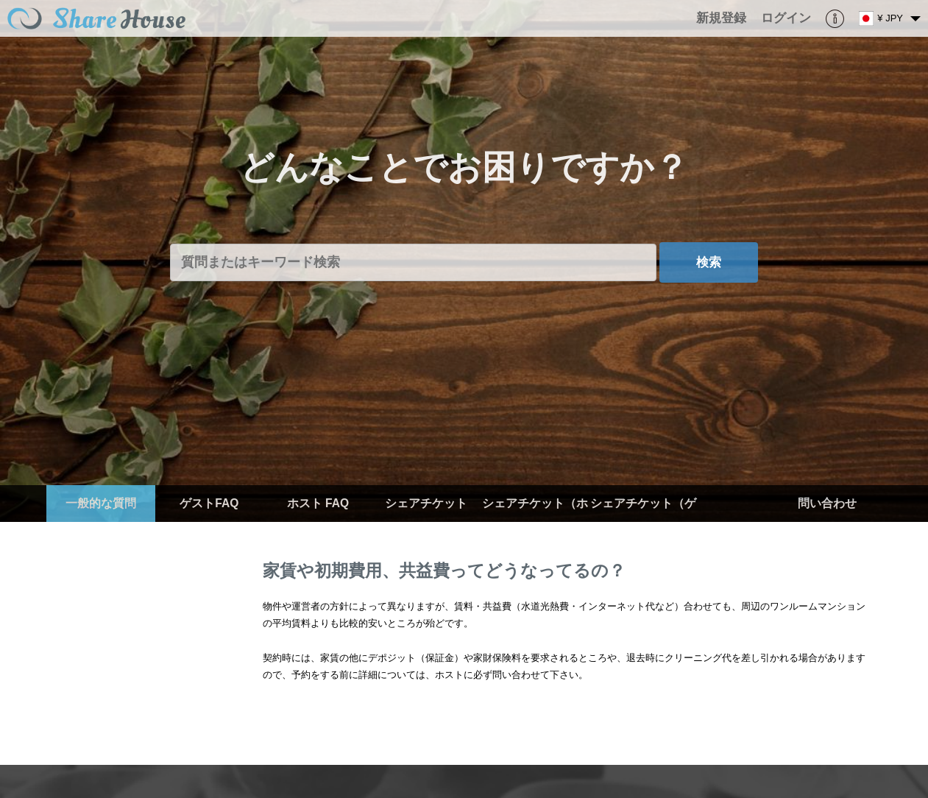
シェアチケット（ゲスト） (643, 521)
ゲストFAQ (209, 503)
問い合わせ (827, 503)
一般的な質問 (100, 503)
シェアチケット (426, 503)
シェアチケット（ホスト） (535, 521)
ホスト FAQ (318, 503)
